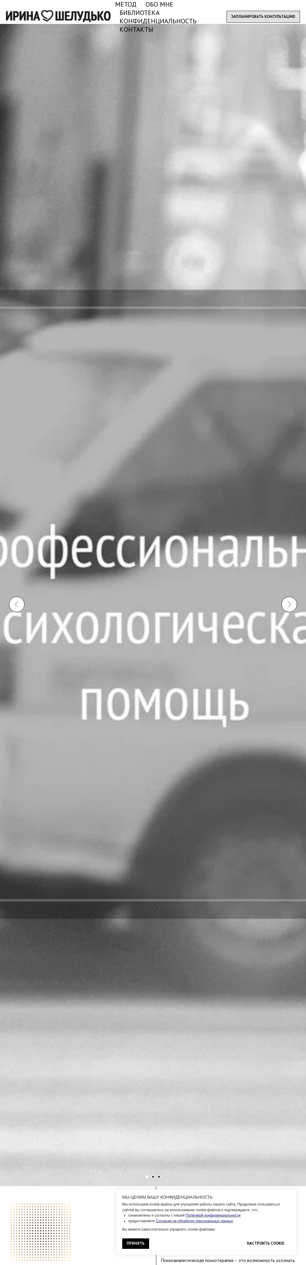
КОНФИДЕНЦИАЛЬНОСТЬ (158, 21)
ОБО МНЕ (159, 4)
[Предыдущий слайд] (17, 492)
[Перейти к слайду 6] (158, 1176)
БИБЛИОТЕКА (140, 12)
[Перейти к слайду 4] (153, 1176)
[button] (263, 17)
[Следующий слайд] (289, 492)
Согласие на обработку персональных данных (194, 1221)
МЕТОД (126, 4)
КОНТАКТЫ (136, 29)
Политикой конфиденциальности (213, 1215)
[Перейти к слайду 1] (147, 1176)
